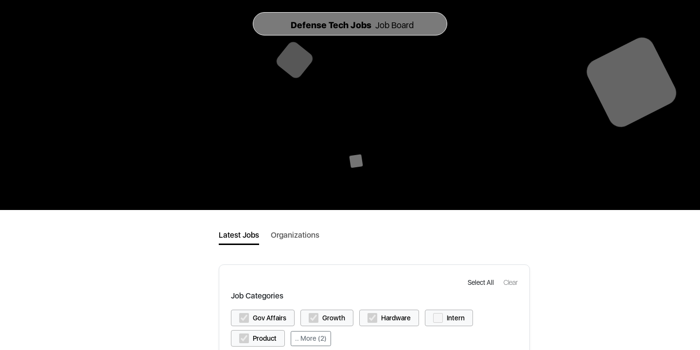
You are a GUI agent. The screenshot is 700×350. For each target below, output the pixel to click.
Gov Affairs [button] (269, 318)
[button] (482, 282)
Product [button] (265, 338)
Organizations (295, 235)
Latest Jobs (239, 235)
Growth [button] (333, 318)
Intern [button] (456, 318)
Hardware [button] (396, 318)
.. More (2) (311, 338)
